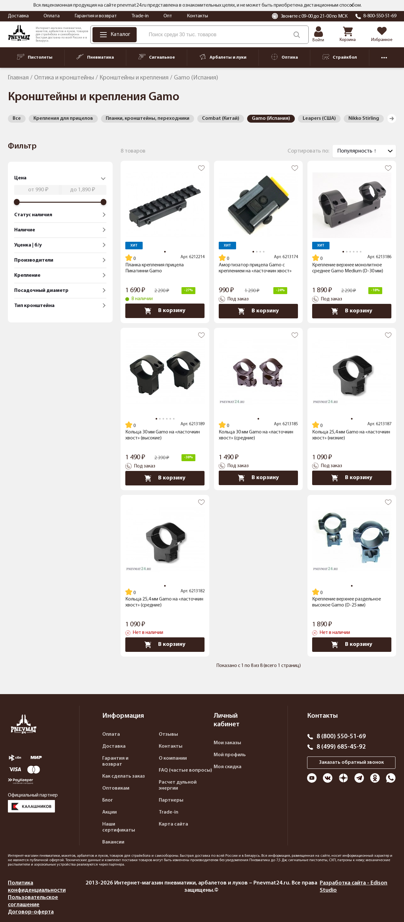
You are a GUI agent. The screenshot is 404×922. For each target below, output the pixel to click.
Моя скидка (227, 766)
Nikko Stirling (363, 118)
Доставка (18, 16)
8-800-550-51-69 (379, 16)
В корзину (165, 310)
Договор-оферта (31, 912)
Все (17, 118)
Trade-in (140, 16)
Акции (109, 812)
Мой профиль (230, 754)
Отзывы (168, 734)
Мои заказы (227, 742)
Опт (167, 16)
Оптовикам (115, 788)
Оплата (52, 16)
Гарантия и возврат (95, 16)
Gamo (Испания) (271, 118)
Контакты (197, 16)
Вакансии (113, 842)
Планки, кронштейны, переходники (147, 118)
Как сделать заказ (123, 776)
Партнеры (171, 800)
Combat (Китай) (220, 118)
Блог (107, 800)
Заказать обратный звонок (351, 762)
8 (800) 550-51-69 (341, 737)
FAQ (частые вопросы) (185, 770)
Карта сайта (173, 824)
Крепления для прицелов (63, 118)
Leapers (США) (319, 118)
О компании (173, 758)
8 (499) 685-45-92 (341, 747)
